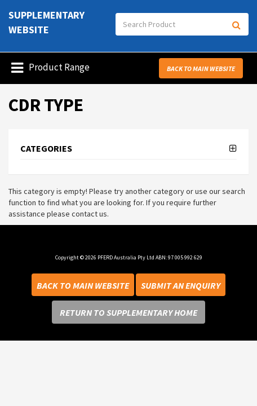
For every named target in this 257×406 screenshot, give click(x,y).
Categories (46, 149)
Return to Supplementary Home (128, 312)
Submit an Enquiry (180, 285)
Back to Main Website (201, 68)
